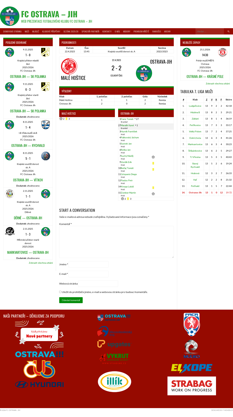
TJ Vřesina (195, 157)
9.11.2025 (28, 49)
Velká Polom (195, 131)
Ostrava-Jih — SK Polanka (28, 76)
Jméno (63, 264)
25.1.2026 (205, 49)
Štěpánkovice (195, 150)
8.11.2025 (28, 121)
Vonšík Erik (126, 162)
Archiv (167, 31)
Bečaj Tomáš (127, 168)
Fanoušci (156, 31)
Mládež (35, 31)
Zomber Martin (128, 192)
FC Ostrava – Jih (49, 14)
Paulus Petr (127, 180)
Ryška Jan (126, 149)
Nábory (126, 31)
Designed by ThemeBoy (222, 410)
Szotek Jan (126, 143)
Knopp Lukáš (127, 186)
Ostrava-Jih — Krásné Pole (205, 76)
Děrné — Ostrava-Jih (28, 217)
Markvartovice (195, 144)
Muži (27, 31)
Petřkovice (195, 125)
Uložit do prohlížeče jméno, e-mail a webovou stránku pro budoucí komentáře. (105, 291)
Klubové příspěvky (51, 31)
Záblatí (195, 118)
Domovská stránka (12, 31)
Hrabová (195, 173)
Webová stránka (68, 283)
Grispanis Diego (129, 174)
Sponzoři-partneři (90, 31)
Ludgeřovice (195, 105)
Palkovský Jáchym (130, 137)
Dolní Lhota (195, 138)
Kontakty (106, 31)
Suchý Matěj (127, 155)
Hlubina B (195, 112)
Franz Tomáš (127, 119)
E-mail (63, 273)
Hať (195, 179)
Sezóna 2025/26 (70, 31)
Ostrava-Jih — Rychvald (28, 145)
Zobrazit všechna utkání (41, 262)
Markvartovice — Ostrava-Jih (28, 252)
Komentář (65, 223)
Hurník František (129, 131)
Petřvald (195, 186)
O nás (117, 31)
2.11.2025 (28, 190)
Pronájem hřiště (141, 31)
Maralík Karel (127, 125)
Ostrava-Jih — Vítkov (28, 179)
